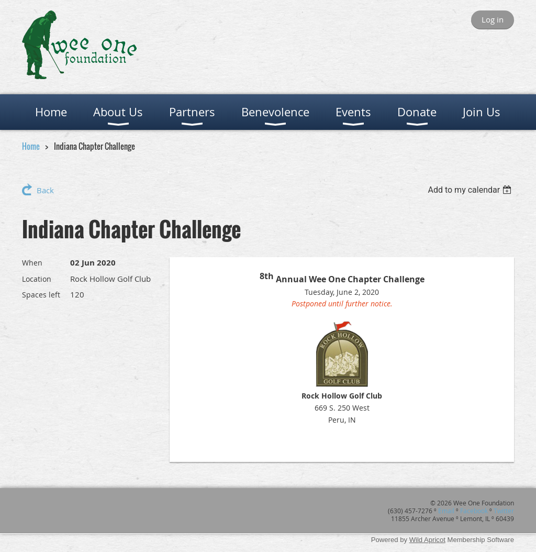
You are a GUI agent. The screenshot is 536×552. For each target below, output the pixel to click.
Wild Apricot (427, 540)
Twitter (504, 510)
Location (36, 279)
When (32, 263)
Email (446, 510)
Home (31, 146)
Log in (493, 19)
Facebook (474, 510)
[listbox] (471, 189)
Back (45, 190)
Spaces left (41, 295)
